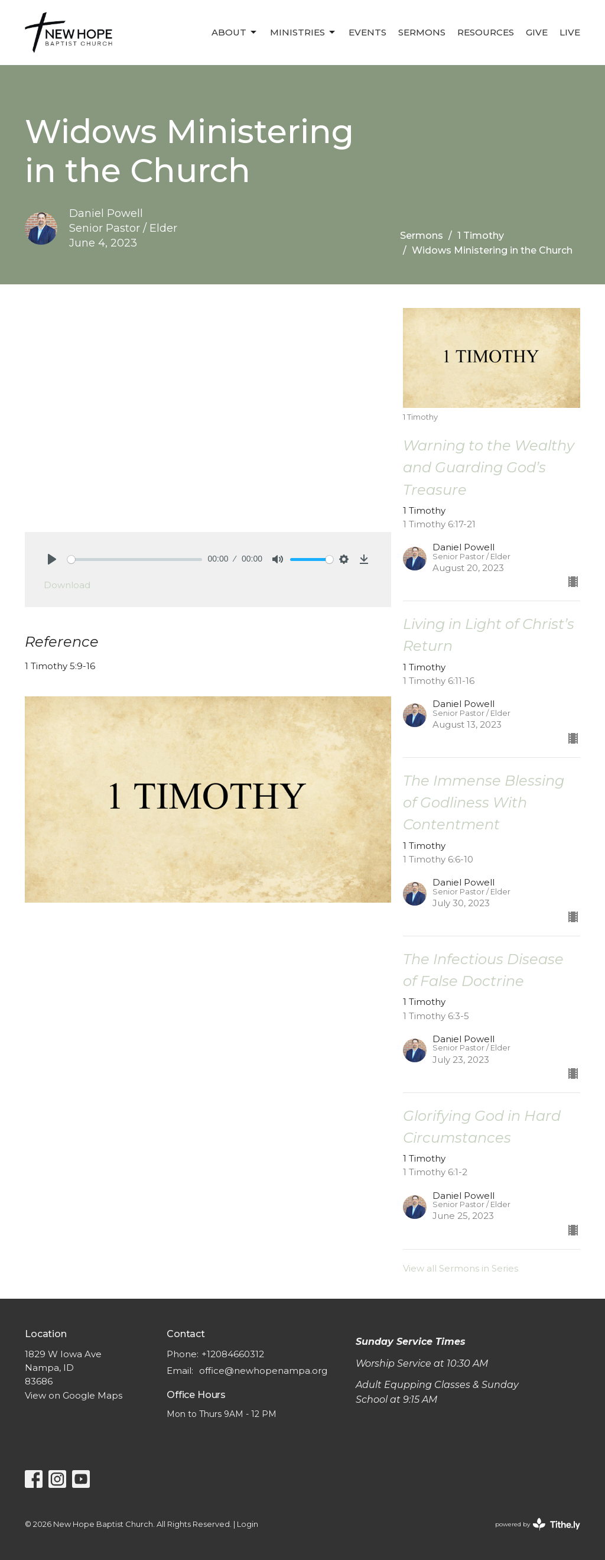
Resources (485, 32)
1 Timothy (480, 235)
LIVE (570, 32)
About (235, 32)
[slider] (134, 559)
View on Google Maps (73, 1395)
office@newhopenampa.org (263, 1370)
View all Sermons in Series (460, 1268)
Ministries (303, 32)
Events (367, 32)
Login (247, 1524)
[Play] (52, 559)
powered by (537, 1524)
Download (67, 585)
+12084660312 (232, 1354)
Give (537, 32)
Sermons (421, 32)
